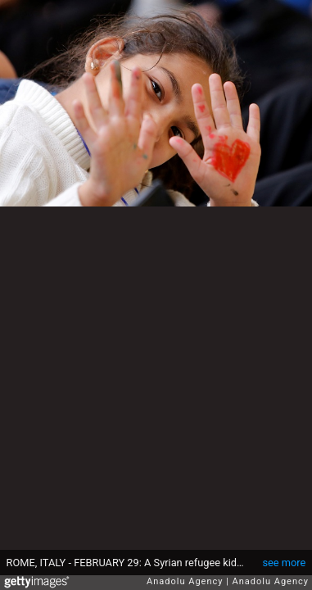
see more (283, 562)
